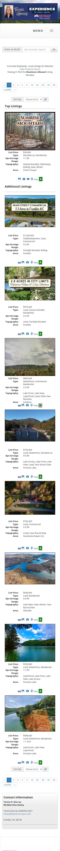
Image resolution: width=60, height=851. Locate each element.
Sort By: (17, 99)
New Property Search (30, 69)
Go (54, 49)
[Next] (15, 89)
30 (43, 85)
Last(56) (7, 89)
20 (37, 85)
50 (54, 85)
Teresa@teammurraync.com (17, 813)
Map (34, 179)
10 (32, 85)
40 (49, 85)
